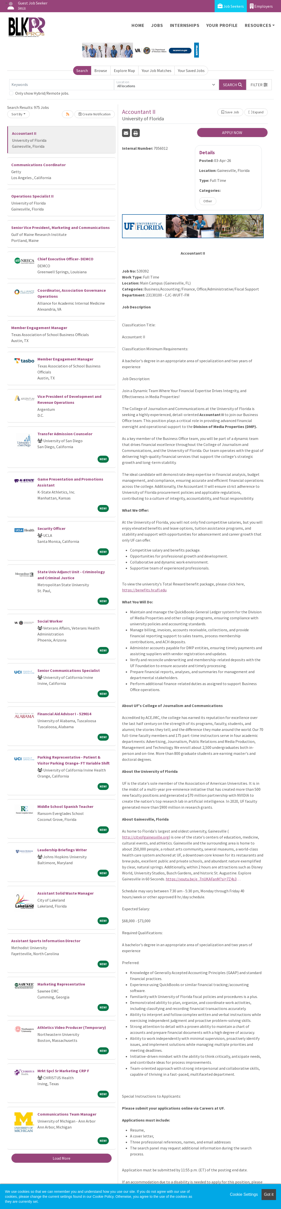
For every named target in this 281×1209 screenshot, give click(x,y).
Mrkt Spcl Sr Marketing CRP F (63, 1070)
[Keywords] (61, 84)
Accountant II (24, 133)
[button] (259, 84)
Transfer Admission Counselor (64, 433)
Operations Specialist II (32, 196)
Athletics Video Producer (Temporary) (71, 1027)
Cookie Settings (244, 1194)
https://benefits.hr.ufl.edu (144, 589)
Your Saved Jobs (191, 70)
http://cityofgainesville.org (145, 837)
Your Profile (222, 25)
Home (138, 25)
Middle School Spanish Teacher (65, 806)
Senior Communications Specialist (68, 670)
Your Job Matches (156, 70)
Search (82, 70)
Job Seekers (231, 6)
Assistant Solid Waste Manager (65, 893)
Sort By (16, 114)
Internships (184, 25)
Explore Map (124, 70)
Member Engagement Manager (39, 327)
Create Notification (95, 114)
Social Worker (50, 621)
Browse (100, 70)
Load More (61, 1158)
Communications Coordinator (38, 164)
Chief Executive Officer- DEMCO (65, 258)
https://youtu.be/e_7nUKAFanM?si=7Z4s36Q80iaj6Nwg (203, 878)
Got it (269, 1194)
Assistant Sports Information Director (45, 940)
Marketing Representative (61, 984)
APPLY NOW (232, 132)
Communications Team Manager (66, 1114)
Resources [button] (258, 25)
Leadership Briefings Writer (62, 849)
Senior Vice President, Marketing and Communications (60, 227)
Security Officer (51, 528)
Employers (261, 6)
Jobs (157, 25)
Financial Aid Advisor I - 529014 (64, 713)
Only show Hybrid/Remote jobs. (42, 93)
